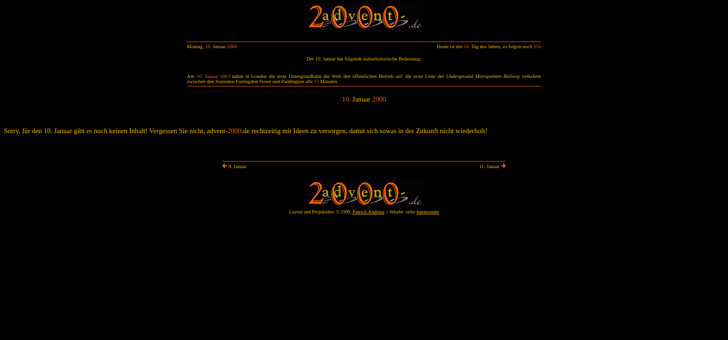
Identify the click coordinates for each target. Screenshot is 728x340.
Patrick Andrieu (368, 211)
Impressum (427, 211)
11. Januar (492, 166)
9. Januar (234, 166)
